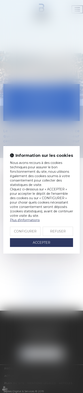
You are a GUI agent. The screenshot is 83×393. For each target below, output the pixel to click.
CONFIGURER (25, 231)
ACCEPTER (41, 243)
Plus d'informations (25, 220)
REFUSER (58, 231)
